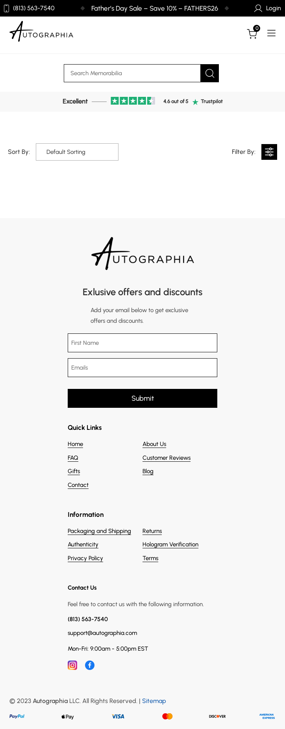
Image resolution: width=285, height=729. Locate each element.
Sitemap (154, 701)
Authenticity (83, 544)
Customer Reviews (166, 457)
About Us (154, 444)
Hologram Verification (170, 544)
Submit (142, 398)
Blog (148, 471)
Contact (78, 484)
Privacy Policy (85, 558)
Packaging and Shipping (99, 531)
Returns (152, 531)
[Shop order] (64, 152)
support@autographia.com (102, 633)
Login (267, 8)
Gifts (74, 471)
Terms (150, 558)
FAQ (73, 457)
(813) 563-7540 (29, 8)
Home (75, 444)
